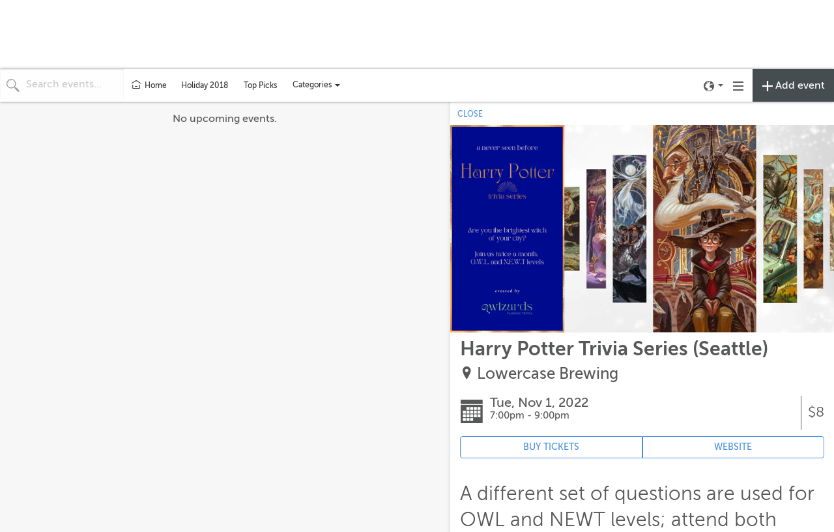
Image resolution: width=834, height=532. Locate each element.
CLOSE (470, 114)
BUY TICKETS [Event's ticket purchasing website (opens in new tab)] (551, 447)
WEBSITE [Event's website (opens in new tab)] (733, 447)
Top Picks (260, 85)
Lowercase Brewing (547, 374)
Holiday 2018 (204, 85)
